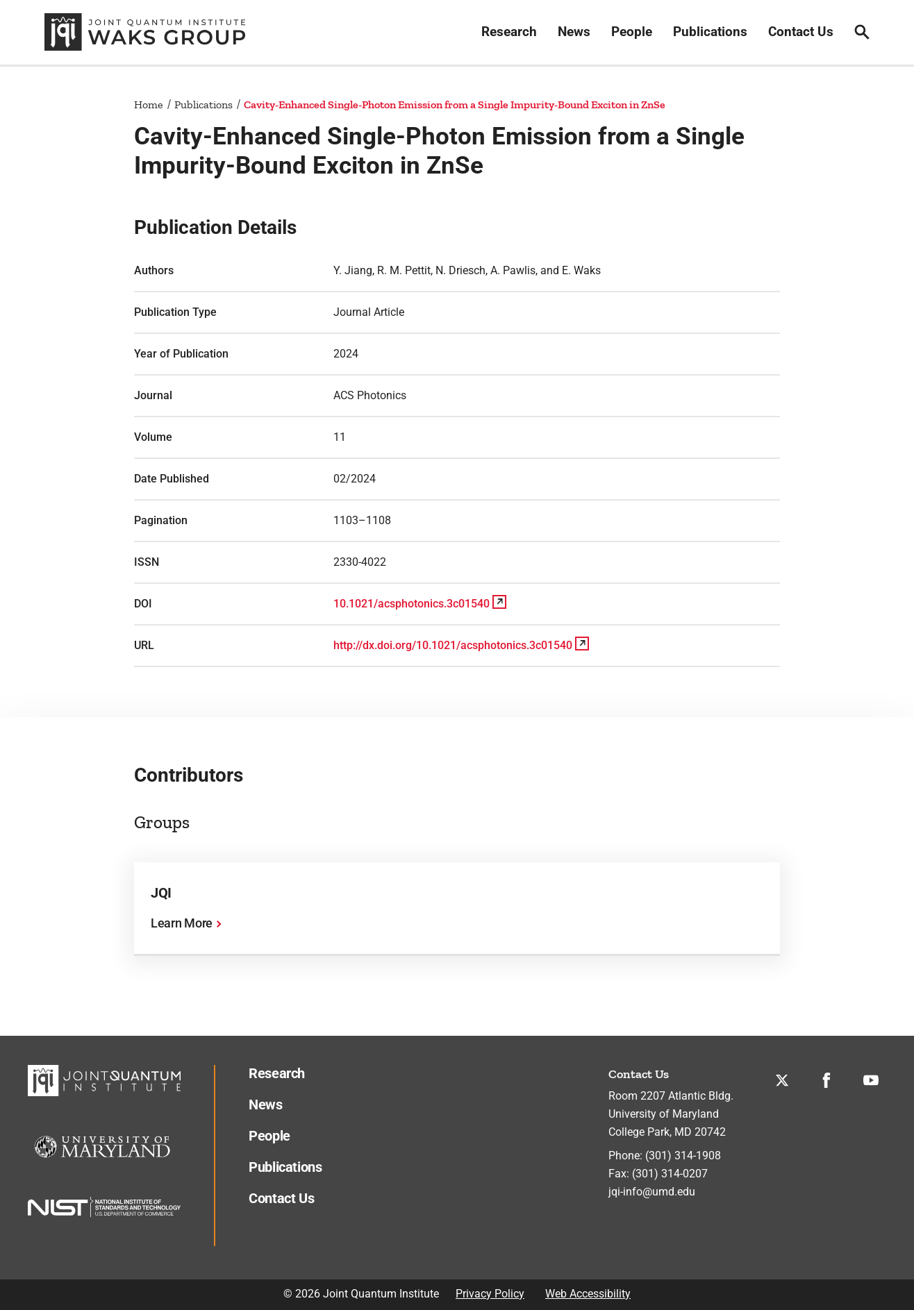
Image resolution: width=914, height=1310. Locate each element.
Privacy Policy (490, 1293)
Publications (710, 32)
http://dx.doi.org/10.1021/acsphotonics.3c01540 (452, 645)
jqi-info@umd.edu (651, 1191)
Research (509, 32)
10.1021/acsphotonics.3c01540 (411, 603)
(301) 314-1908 (683, 1155)
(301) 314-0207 (670, 1173)
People (631, 32)
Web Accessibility (588, 1293)
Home (148, 104)
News (574, 32)
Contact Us (800, 32)
